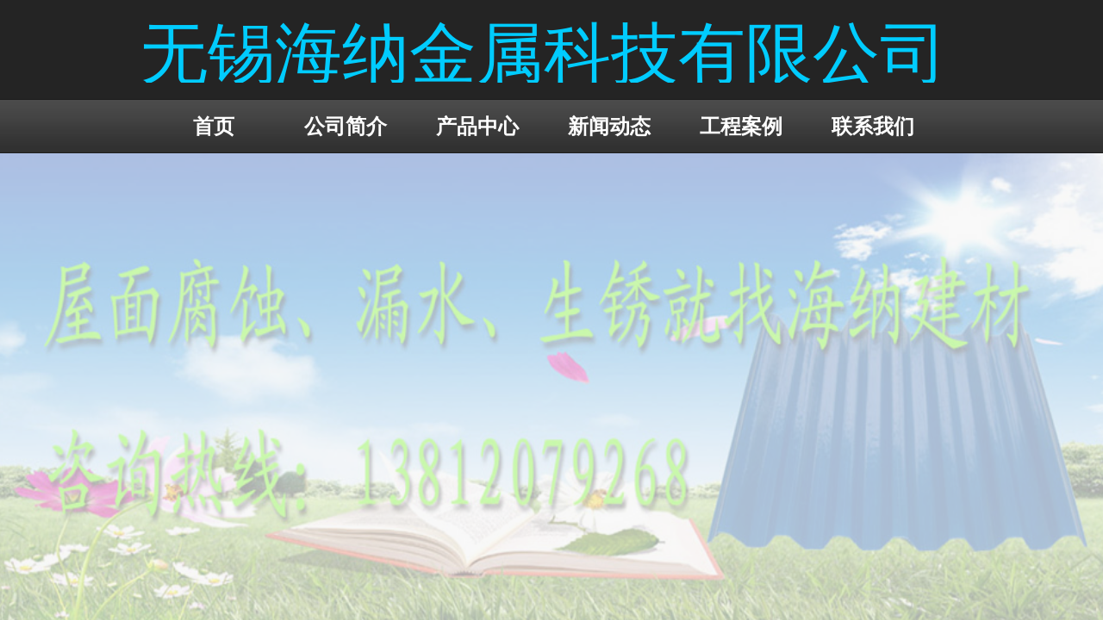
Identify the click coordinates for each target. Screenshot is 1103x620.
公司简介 (345, 126)
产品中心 (477, 126)
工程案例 (741, 126)
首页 (213, 126)
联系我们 (873, 126)
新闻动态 (609, 126)
